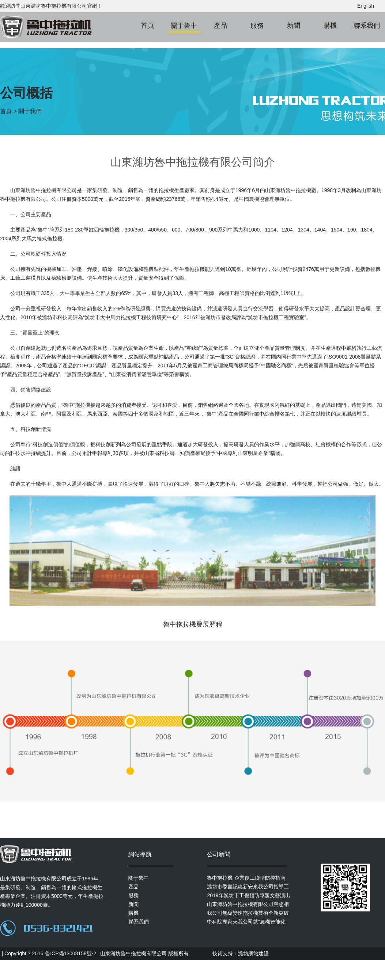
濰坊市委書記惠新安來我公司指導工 (248, 887)
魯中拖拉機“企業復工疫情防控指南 (246, 878)
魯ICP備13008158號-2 (70, 953)
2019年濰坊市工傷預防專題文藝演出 (248, 895)
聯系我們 (367, 25)
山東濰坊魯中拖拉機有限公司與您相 (248, 904)
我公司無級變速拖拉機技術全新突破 (248, 913)
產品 (220, 25)
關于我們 (30, 111)
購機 (330, 25)
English (365, 6)
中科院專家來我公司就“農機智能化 (246, 922)
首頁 (147, 25)
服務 (257, 25)
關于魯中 (184, 25)
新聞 (293, 25)
